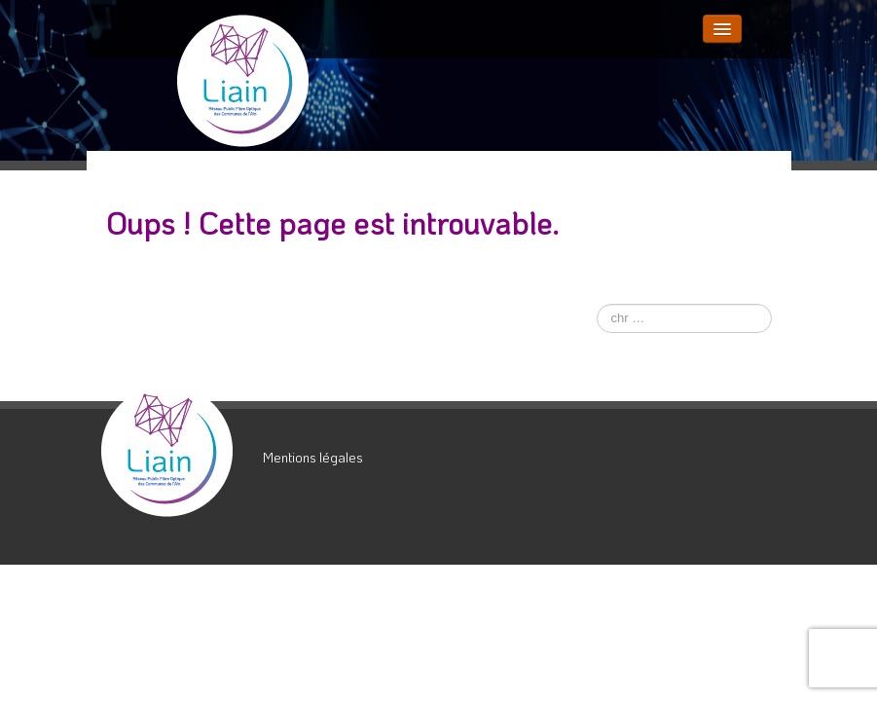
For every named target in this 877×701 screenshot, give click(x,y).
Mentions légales (313, 457)
